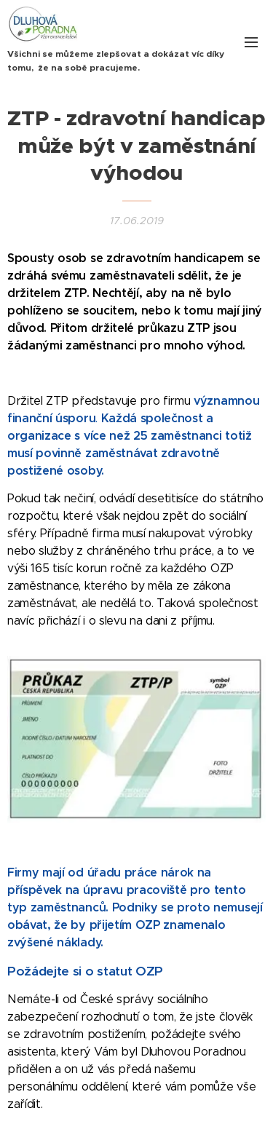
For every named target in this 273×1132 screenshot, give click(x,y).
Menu (251, 42)
